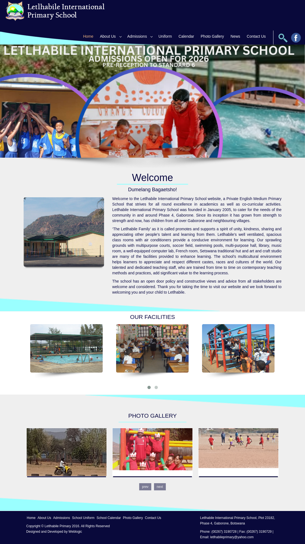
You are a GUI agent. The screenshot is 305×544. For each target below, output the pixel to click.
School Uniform (83, 518)
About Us (108, 36)
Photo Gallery (212, 36)
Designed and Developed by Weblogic (54, 532)
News (235, 36)
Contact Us (256, 36)
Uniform (165, 36)
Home (88, 36)
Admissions (137, 36)
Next (300, 104)
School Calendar (109, 518)
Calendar (186, 36)
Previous (5, 104)
